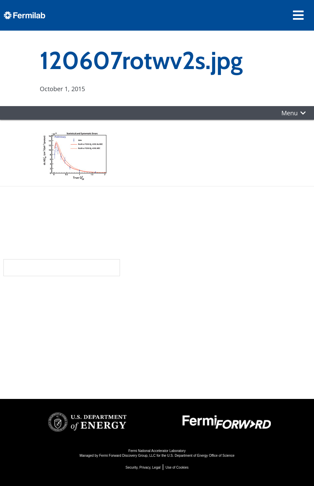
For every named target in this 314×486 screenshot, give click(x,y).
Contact (71, 333)
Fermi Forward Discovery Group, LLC (127, 455)
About (67, 292)
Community (76, 306)
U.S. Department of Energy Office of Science (200, 455)
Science (174, 292)
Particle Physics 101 (190, 350)
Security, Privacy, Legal (142, 467)
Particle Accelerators (191, 323)
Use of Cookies (177, 467)
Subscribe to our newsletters (62, 267)
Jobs (61, 377)
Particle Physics (183, 313)
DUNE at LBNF (181, 304)
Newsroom (76, 319)
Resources (76, 347)
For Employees (78, 359)
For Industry (74, 368)
